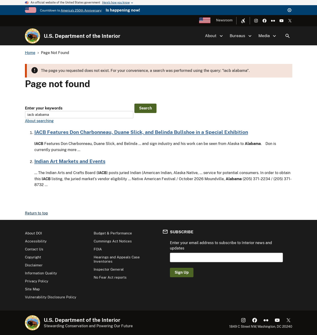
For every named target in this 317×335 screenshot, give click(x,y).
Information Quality (41, 273)
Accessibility (36, 241)
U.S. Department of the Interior (82, 36)
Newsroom (224, 20)
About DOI (33, 233)
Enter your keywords (43, 108)
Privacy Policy (36, 281)
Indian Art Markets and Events (69, 161)
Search (287, 36)
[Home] (32, 35)
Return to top (36, 213)
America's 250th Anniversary (81, 10)
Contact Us (34, 249)
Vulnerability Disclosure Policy (50, 297)
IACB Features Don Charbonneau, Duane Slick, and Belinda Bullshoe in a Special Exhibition (141, 132)
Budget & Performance (113, 233)
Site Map (32, 289)
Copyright (33, 257)
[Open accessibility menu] (243, 20)
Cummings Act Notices (113, 241)
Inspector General (109, 269)
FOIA (98, 249)
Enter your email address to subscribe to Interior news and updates (221, 245)
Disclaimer (34, 265)
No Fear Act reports (110, 277)
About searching (39, 121)
